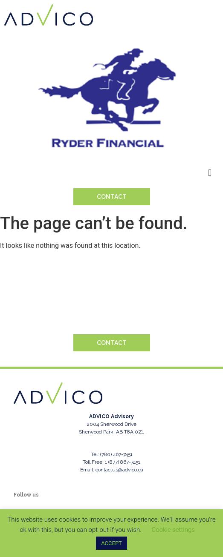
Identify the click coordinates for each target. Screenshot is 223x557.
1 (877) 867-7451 (122, 462)
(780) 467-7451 (116, 454)
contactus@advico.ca (119, 470)
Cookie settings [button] (173, 530)
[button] (210, 173)
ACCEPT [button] (111, 543)
